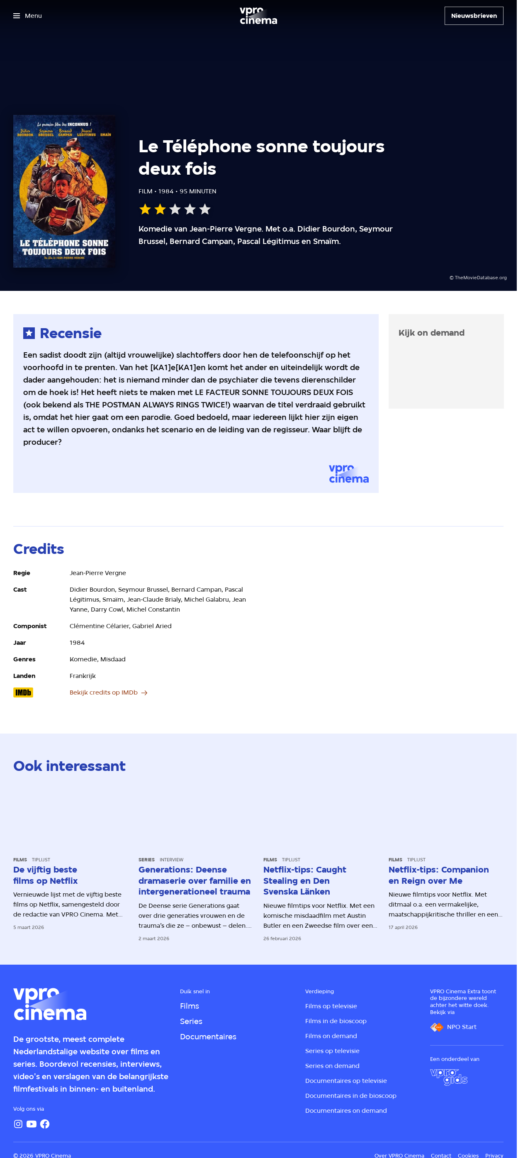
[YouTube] (31, 1124)
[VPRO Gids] (448, 1077)
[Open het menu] (27, 16)
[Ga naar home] (258, 15)
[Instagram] (18, 1124)
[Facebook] (45, 1124)
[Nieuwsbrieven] (474, 16)
